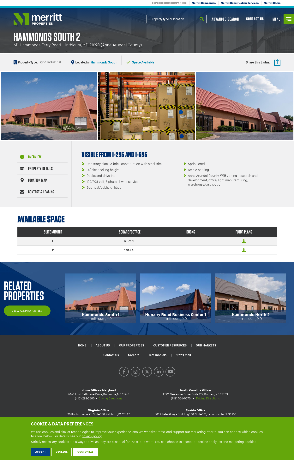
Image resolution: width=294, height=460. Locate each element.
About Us (103, 345)
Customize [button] (85, 452)
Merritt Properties (38, 19)
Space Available (143, 62)
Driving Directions (110, 398)
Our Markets (206, 345)
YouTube (170, 372)
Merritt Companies (204, 3)
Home (82, 345)
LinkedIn (159, 372)
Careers (133, 355)
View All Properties (27, 310)
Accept (40, 452)
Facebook (124, 372)
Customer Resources (170, 345)
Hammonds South (104, 62)
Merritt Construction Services (240, 3)
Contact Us (255, 18)
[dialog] (147, 438)
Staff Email (183, 355)
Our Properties (131, 345)
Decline (62, 452)
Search (202, 23)
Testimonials (157, 355)
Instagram (135, 372)
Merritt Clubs (272, 3)
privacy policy (92, 436)
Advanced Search (225, 19)
